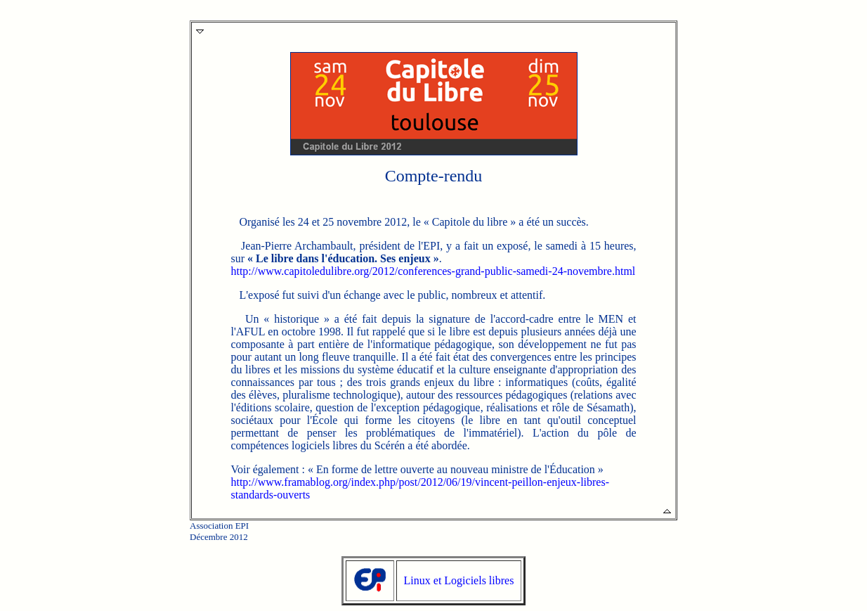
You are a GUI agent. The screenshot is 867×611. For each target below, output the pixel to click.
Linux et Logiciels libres (459, 580)
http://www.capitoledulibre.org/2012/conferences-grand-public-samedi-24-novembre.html (432, 271)
